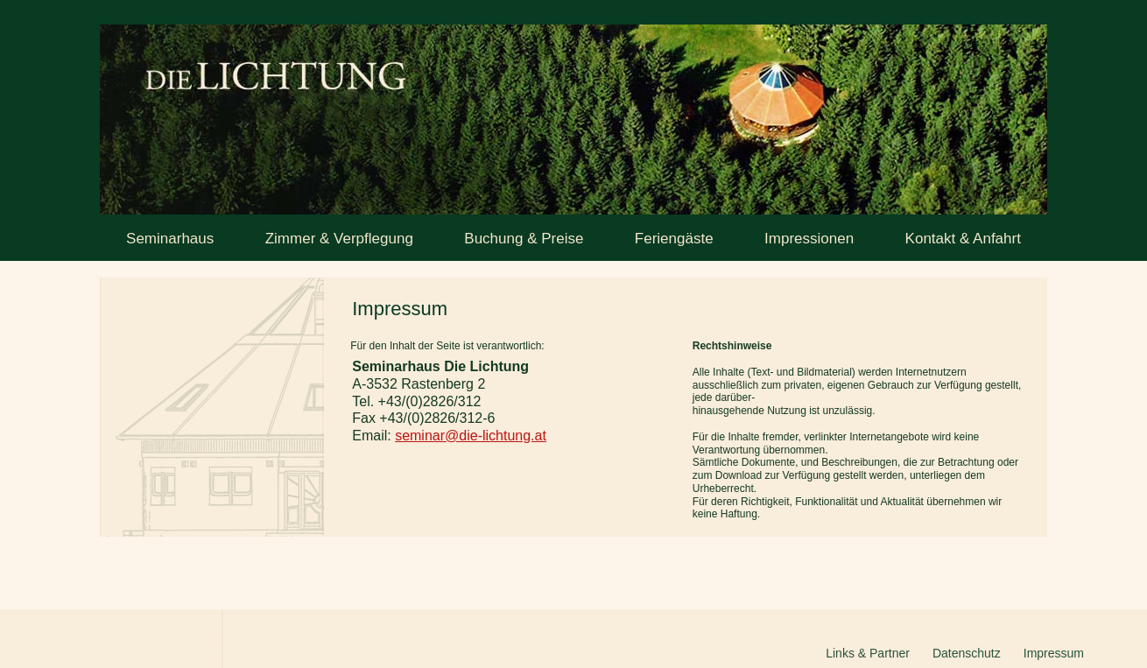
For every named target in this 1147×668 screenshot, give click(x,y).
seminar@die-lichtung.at (470, 435)
